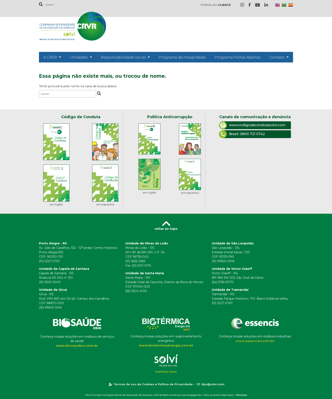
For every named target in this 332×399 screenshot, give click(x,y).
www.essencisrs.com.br (255, 341)
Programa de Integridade (182, 57)
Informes (241, 394)
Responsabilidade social (123, 57)
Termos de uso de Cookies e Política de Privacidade (151, 384)
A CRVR (50, 57)
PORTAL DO (216, 5)
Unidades (79, 57)
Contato (277, 57)
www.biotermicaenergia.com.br (166, 345)
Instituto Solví (166, 372)
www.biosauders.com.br (77, 346)
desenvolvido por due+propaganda (181, 394)
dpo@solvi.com (210, 384)
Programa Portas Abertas (237, 57)
